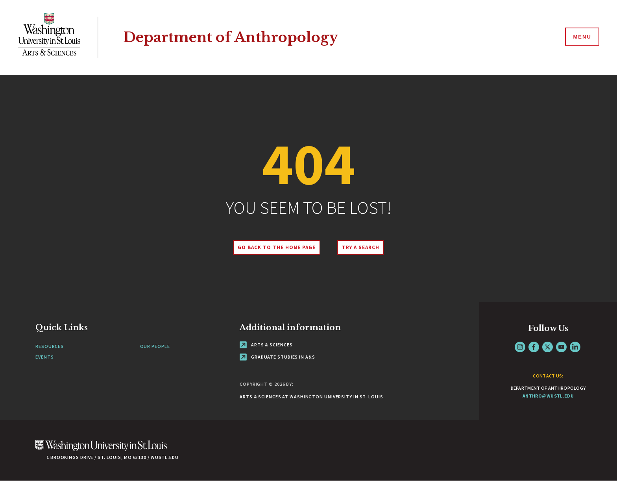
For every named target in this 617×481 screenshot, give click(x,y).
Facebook (534, 347)
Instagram (520, 347)
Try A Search (360, 247)
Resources (49, 346)
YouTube (561, 347)
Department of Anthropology (230, 37)
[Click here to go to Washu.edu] (101, 450)
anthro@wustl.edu (548, 396)
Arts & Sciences (266, 345)
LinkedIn (575, 347)
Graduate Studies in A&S (277, 357)
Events (44, 357)
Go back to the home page (277, 247)
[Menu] (581, 37)
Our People (155, 346)
